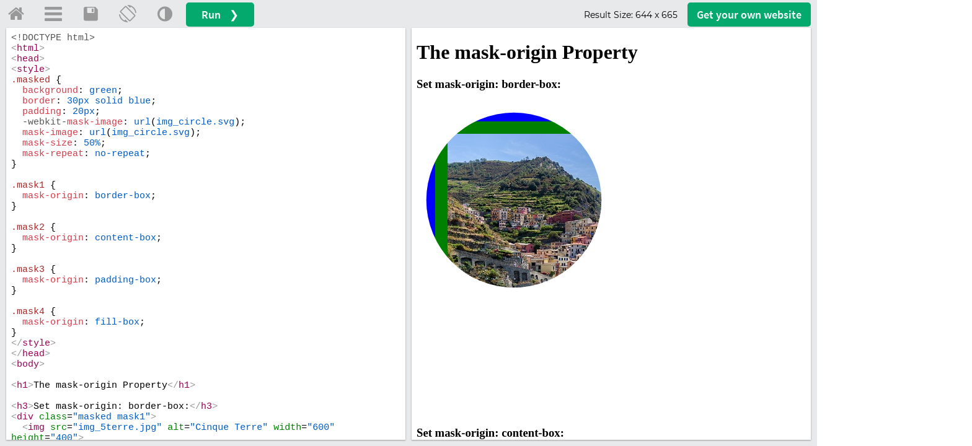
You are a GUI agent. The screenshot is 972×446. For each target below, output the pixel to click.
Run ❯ (220, 14)
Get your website (749, 14)
